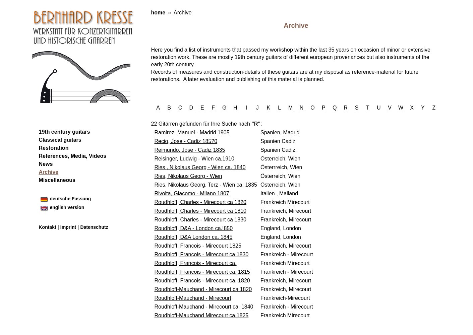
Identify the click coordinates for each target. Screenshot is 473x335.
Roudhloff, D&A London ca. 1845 (194, 237)
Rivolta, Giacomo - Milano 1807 (192, 193)
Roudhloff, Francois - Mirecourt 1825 (198, 246)
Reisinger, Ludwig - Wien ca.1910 (194, 158)
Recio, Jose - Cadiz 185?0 (186, 141)
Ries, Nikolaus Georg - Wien (188, 176)
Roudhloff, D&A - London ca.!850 (194, 228)
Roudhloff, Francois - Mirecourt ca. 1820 (202, 280)
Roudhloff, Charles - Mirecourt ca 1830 (201, 219)
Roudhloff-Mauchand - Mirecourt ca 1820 (203, 289)
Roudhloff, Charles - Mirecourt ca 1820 (201, 202)
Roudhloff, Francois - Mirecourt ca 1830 (202, 254)
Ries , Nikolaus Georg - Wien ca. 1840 (200, 167)
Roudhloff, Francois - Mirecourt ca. (196, 263)
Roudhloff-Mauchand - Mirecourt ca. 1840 (204, 307)
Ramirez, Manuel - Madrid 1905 (192, 132)
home (158, 12)
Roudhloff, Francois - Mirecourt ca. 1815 (202, 272)
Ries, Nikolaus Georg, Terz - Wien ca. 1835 (206, 185)
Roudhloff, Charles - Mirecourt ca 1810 (201, 211)
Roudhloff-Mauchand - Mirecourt (193, 298)
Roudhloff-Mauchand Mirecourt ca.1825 (202, 315)
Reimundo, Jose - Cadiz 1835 (190, 150)
